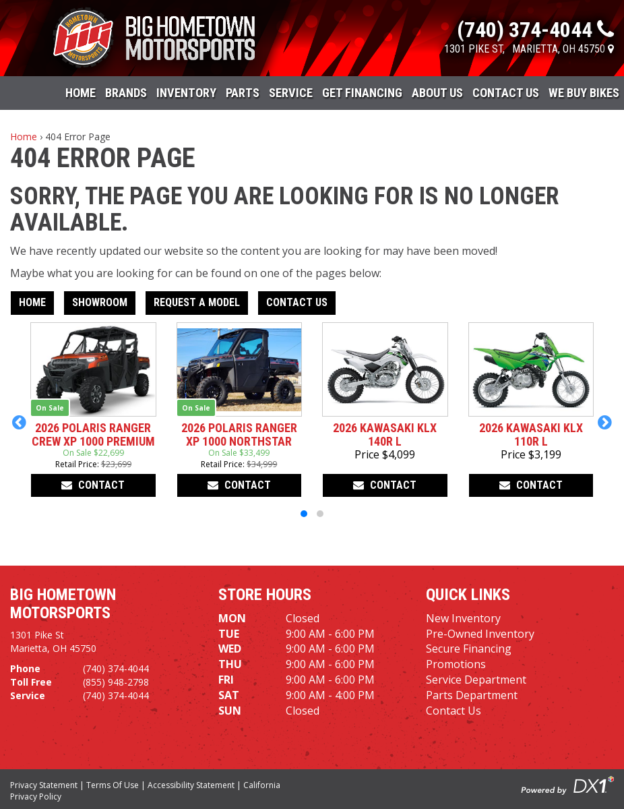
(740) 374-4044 (116, 668)
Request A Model (197, 302)
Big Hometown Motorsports (63, 603)
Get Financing (362, 93)
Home (80, 93)
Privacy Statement (43, 785)
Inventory (186, 93)
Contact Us (505, 93)
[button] (19, 422)
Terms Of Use (112, 785)
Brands (126, 93)
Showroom (99, 302)
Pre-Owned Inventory (480, 633)
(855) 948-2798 (116, 682)
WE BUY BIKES (584, 93)
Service (291, 93)
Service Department (476, 679)
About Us (437, 93)
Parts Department (472, 695)
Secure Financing (468, 648)
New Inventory (463, 618)
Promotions (456, 664)
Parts (242, 93)
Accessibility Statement (191, 785)
